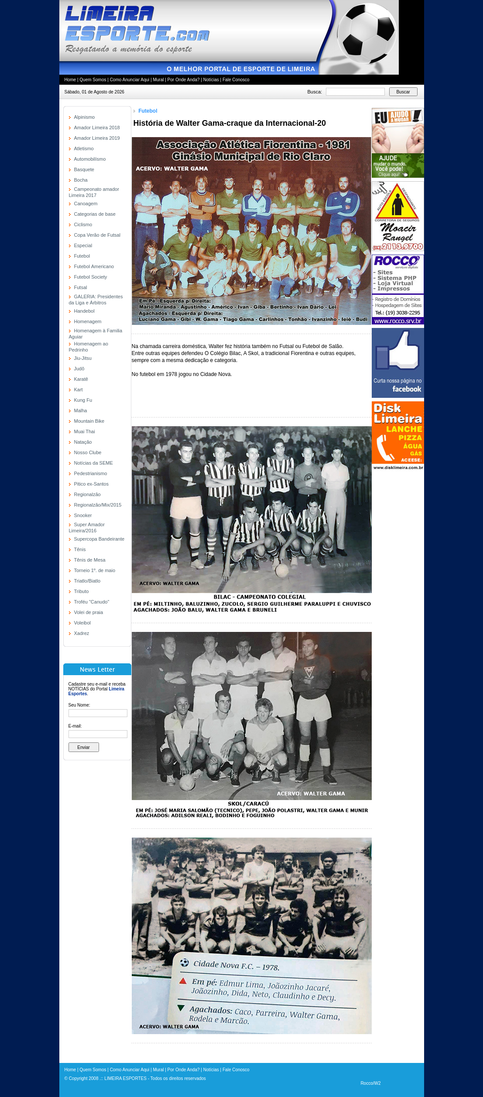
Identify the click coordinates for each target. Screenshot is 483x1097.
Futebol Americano (94, 266)
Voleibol (82, 622)
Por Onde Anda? (184, 79)
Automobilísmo (90, 159)
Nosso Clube (88, 452)
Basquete (84, 169)
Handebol (84, 311)
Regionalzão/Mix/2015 (98, 504)
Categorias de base (95, 214)
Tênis (80, 549)
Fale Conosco (236, 79)
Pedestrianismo (90, 473)
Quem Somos (92, 79)
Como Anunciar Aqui (130, 79)
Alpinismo (84, 117)
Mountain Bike (89, 421)
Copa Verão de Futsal (97, 235)
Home (70, 79)
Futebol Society (90, 276)
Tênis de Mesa (90, 559)
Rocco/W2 (370, 1083)
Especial (83, 245)
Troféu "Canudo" (92, 601)
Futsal (80, 287)
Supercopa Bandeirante (99, 539)
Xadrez (81, 633)
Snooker (83, 515)
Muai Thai (84, 431)
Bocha (81, 180)
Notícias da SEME (93, 463)
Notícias (211, 79)
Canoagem (86, 203)
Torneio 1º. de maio (95, 570)
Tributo (81, 591)
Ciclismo (83, 224)
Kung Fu (83, 400)
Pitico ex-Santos (91, 483)
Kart (78, 389)
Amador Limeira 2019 (97, 138)
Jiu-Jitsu (83, 358)
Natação (83, 442)
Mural (158, 79)
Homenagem (88, 321)
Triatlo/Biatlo (87, 580)
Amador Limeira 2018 (97, 127)
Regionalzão (87, 494)
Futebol (82, 256)
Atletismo (84, 148)
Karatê (81, 379)
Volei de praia (88, 612)
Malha (80, 410)
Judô (79, 368)
